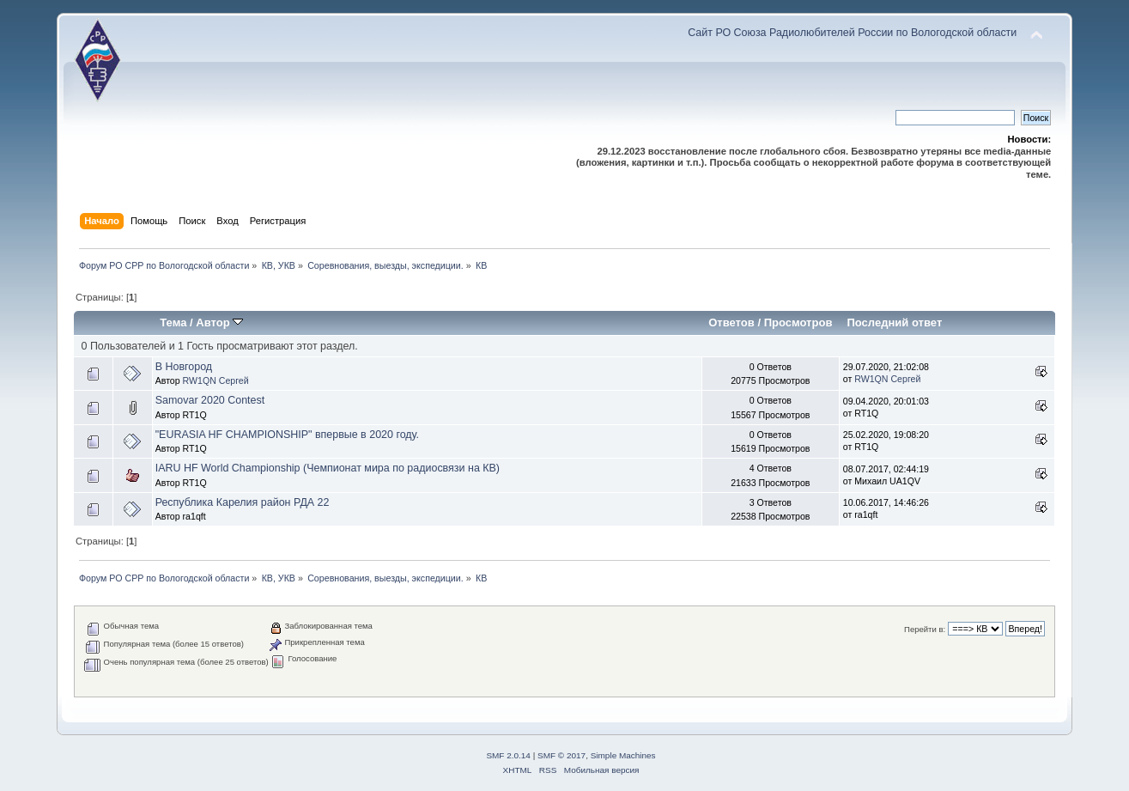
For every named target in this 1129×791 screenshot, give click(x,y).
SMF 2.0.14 (508, 755)
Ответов (731, 322)
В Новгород (183, 367)
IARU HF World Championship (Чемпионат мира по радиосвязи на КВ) (327, 468)
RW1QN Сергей (216, 380)
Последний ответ (894, 322)
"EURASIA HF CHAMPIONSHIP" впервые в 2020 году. (287, 435)
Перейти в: (924, 629)
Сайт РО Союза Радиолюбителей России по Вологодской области (852, 33)
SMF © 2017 (561, 755)
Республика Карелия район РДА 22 (242, 502)
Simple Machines (623, 755)
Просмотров (798, 322)
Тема (173, 322)
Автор (219, 322)
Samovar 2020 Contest (210, 400)
